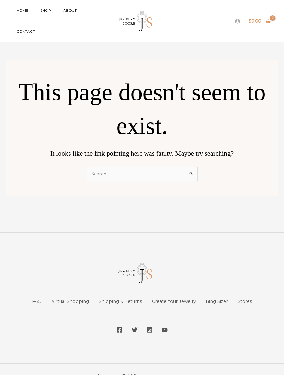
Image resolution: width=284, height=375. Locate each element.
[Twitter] (133, 318)
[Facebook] (115, 318)
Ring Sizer (222, 289)
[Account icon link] (237, 14)
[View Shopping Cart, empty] (260, 15)
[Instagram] (151, 318)
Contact (81, 14)
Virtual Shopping (66, 289)
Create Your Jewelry (176, 289)
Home (20, 14)
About (58, 14)
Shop (38, 14)
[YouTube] (169, 318)
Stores (252, 289)
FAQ (30, 289)
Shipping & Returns (119, 289)
